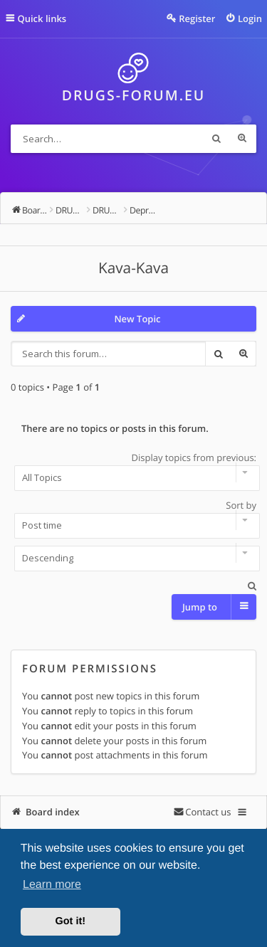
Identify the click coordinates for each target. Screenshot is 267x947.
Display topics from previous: (133, 471)
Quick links (42, 18)
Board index (53, 811)
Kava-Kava (133, 268)
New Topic (137, 318)
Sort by (133, 519)
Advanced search (242, 139)
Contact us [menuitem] (208, 811)
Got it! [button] (70, 921)
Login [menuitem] (250, 18)
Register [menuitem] (197, 18)
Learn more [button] (52, 885)
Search (216, 139)
